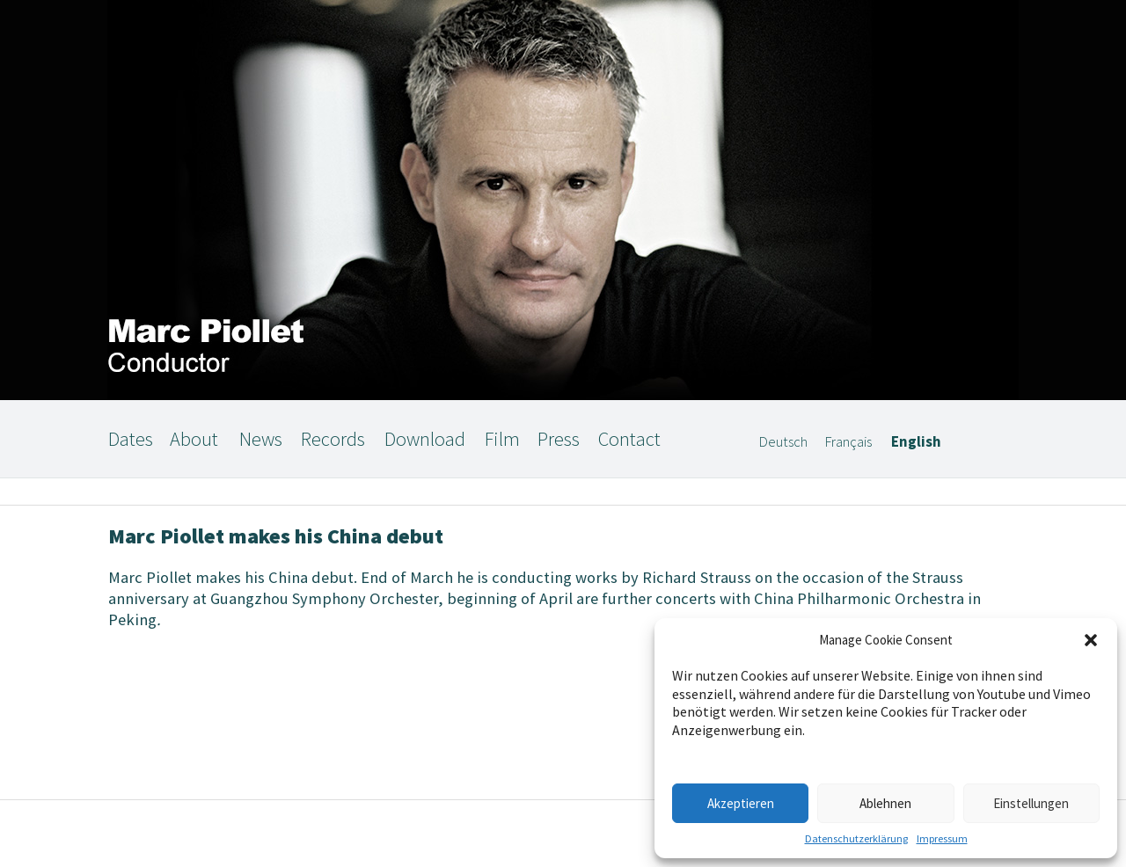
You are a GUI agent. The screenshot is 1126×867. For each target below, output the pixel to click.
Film (502, 438)
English (916, 441)
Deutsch (783, 441)
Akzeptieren (740, 803)
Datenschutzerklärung (856, 838)
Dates (130, 438)
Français (848, 441)
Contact (629, 438)
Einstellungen (1031, 803)
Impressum (942, 838)
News (260, 438)
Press (558, 438)
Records (333, 438)
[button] (1091, 640)
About (194, 438)
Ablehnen (885, 803)
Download (424, 438)
